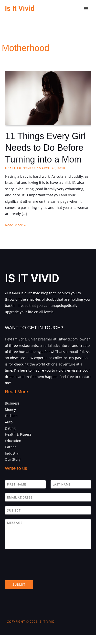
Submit (18, 584)
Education (13, 440)
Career (10, 447)
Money (10, 409)
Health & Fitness (20, 168)
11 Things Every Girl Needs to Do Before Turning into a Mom (45, 147)
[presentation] (42, 572)
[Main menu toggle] (86, 9)
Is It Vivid (19, 8)
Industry (12, 453)
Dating (10, 428)
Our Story (13, 459)
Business (12, 403)
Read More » (15, 225)
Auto (8, 422)
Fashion (11, 415)
